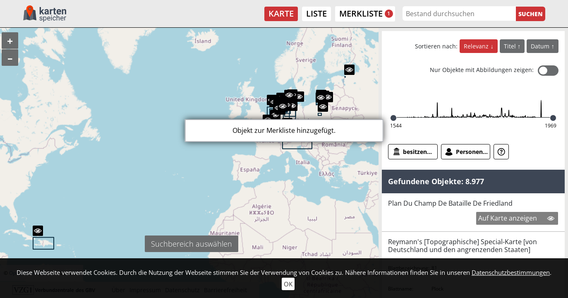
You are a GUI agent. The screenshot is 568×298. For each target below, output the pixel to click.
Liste (316, 13)
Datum (541, 46)
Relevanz (477, 46)
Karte (281, 13)
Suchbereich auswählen (191, 244)
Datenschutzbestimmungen (511, 272)
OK (288, 284)
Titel (511, 46)
